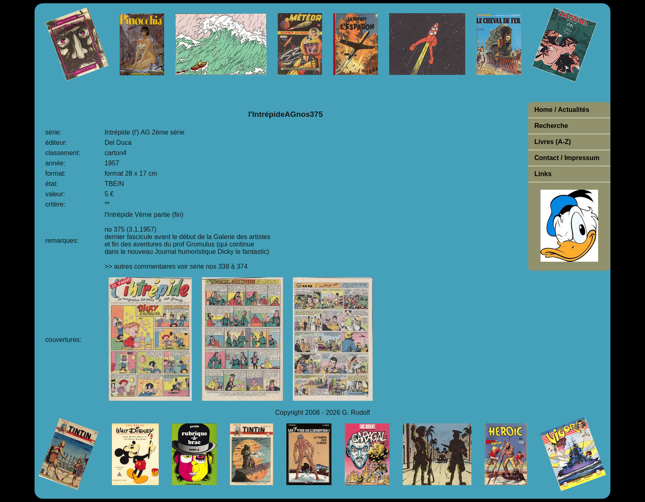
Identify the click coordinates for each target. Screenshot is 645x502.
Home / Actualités (561, 109)
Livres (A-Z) (552, 141)
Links (543, 173)
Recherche (551, 125)
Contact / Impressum (566, 157)
